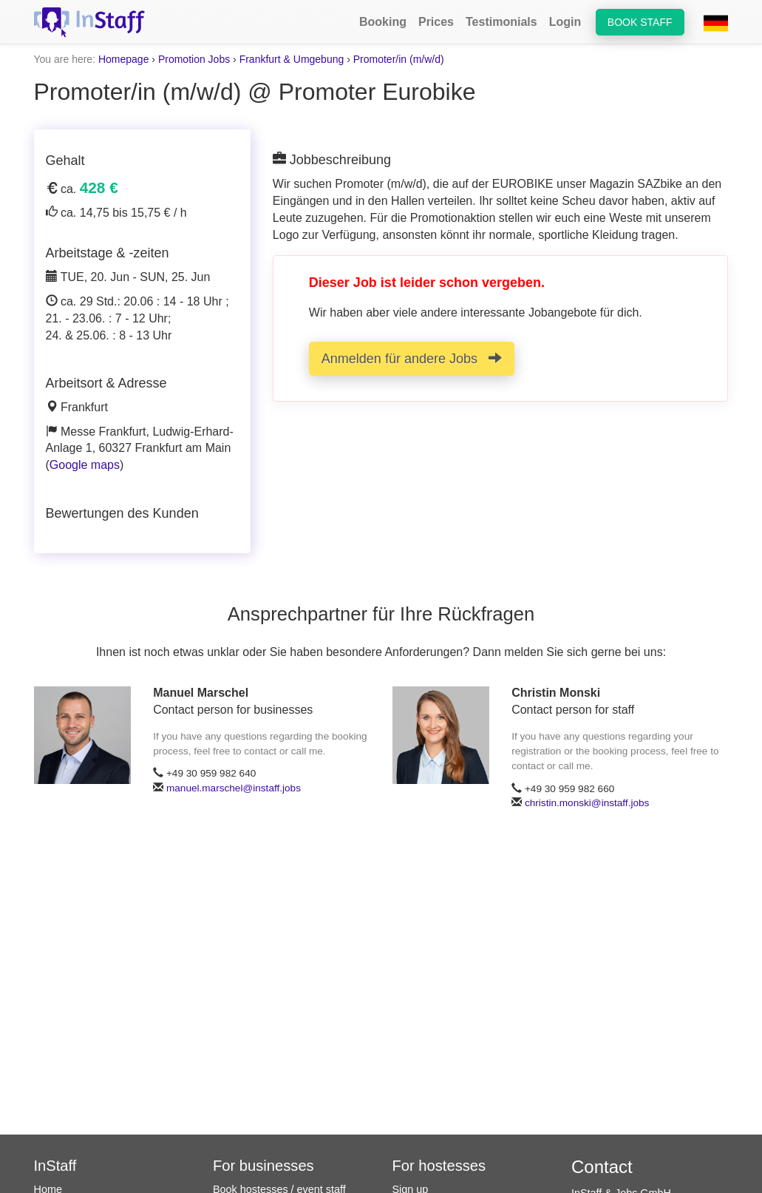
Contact (602, 1167)
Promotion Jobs (194, 59)
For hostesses (439, 1165)
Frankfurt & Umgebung (291, 59)
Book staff (640, 22)
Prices (436, 22)
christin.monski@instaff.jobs (587, 802)
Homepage (123, 59)
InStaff (55, 1165)
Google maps (85, 465)
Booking (382, 22)
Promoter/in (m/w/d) (398, 59)
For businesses (263, 1165)
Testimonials (501, 22)
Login (565, 22)
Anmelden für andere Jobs (412, 358)
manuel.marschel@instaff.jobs (233, 788)
